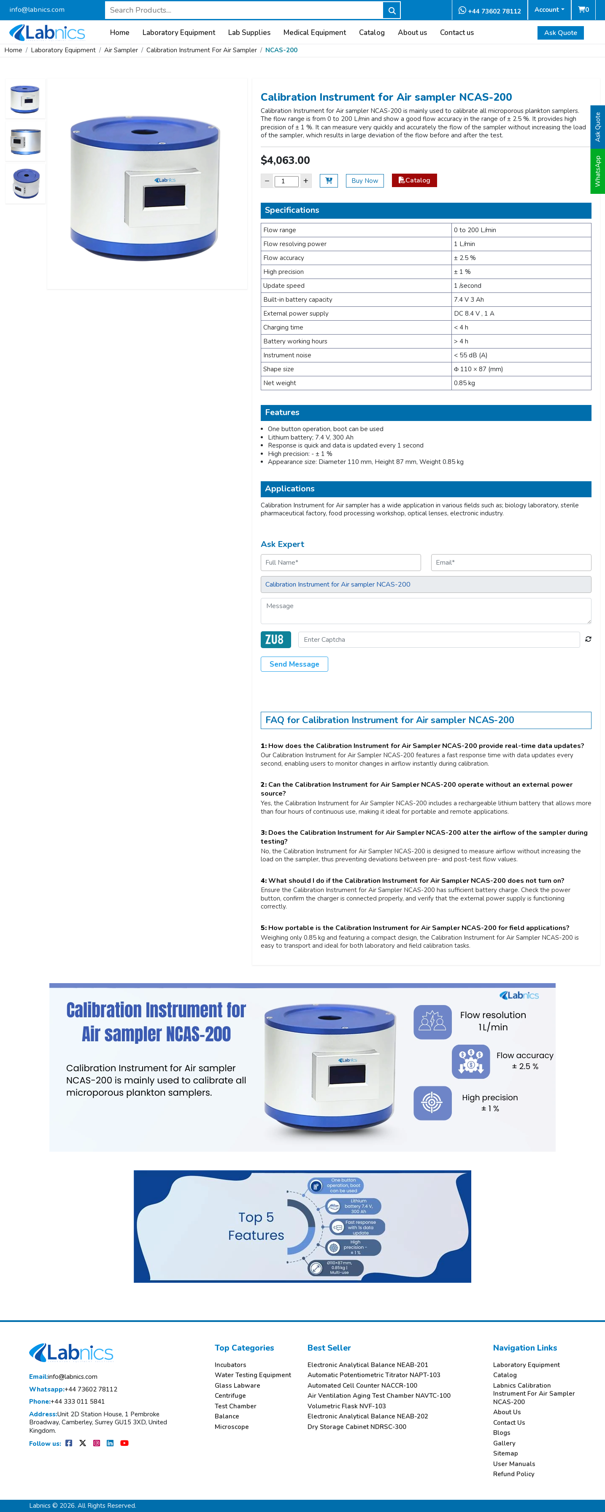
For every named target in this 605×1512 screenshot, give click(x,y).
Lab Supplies (249, 33)
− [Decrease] (267, 180)
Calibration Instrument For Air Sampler (201, 50)
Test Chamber (236, 1406)
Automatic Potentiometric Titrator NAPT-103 (374, 1375)
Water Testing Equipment (253, 1375)
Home (120, 33)
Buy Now (364, 181)
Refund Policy (514, 1474)
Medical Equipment (315, 33)
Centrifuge (230, 1396)
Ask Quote (560, 33)
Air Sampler (121, 50)
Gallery (504, 1444)
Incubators (230, 1365)
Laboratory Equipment (179, 33)
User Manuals (514, 1464)
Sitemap (505, 1454)
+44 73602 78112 (490, 11)
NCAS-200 (281, 50)
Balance (227, 1417)
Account (547, 9)
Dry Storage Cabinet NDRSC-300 (357, 1427)
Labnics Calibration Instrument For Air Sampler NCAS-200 (534, 1394)
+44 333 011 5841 (67, 1402)
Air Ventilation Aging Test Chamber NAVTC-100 (379, 1396)
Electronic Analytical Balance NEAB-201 (368, 1365)
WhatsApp (598, 171)
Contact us (457, 33)
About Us (507, 1412)
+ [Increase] (305, 180)
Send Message (294, 664)
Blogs (501, 1433)
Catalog (372, 33)
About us (412, 33)
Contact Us (509, 1423)
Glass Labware (237, 1386)
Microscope (232, 1427)
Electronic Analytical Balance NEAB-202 (368, 1417)
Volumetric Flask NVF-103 (347, 1406)
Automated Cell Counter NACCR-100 (362, 1386)
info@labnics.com (37, 9)
